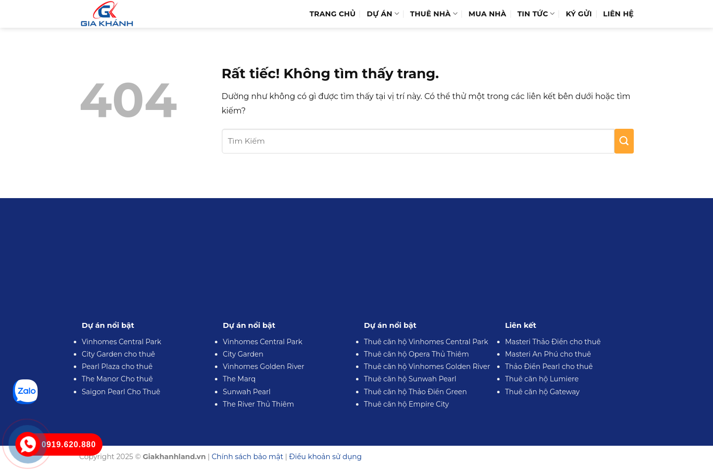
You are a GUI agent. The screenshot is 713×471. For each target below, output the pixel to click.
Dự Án (383, 13)
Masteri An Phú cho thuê (548, 354)
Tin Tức (536, 13)
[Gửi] (624, 141)
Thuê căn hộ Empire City (406, 404)
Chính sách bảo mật (247, 456)
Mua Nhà (487, 13)
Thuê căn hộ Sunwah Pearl (410, 378)
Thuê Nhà (434, 13)
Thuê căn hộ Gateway (542, 391)
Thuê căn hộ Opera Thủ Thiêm (416, 354)
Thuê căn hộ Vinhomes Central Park (426, 341)
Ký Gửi (579, 13)
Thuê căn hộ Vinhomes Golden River (427, 366)
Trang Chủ (332, 13)
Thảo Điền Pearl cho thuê (549, 366)
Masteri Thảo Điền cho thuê (553, 341)
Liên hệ (618, 13)
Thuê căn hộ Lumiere (542, 378)
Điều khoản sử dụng (325, 456)
